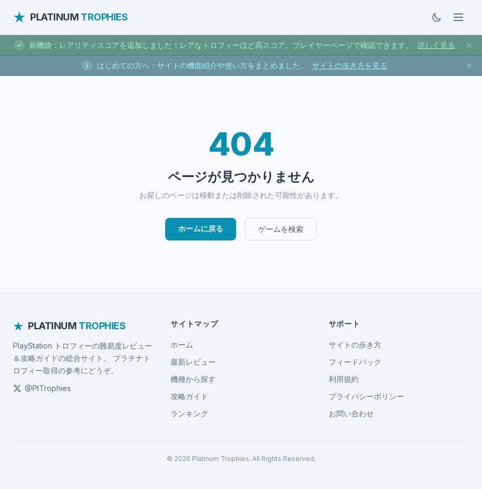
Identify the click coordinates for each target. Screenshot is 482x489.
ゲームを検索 (280, 228)
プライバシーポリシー (366, 396)
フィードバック (355, 361)
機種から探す (193, 379)
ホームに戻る (200, 228)
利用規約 (344, 379)
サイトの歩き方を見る (349, 65)
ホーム (182, 344)
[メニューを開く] (458, 17)
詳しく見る (436, 44)
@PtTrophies (42, 388)
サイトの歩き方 (355, 344)
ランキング (189, 413)
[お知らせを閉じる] (469, 45)
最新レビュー (193, 361)
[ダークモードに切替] (436, 17)
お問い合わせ (351, 413)
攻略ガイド (189, 396)
